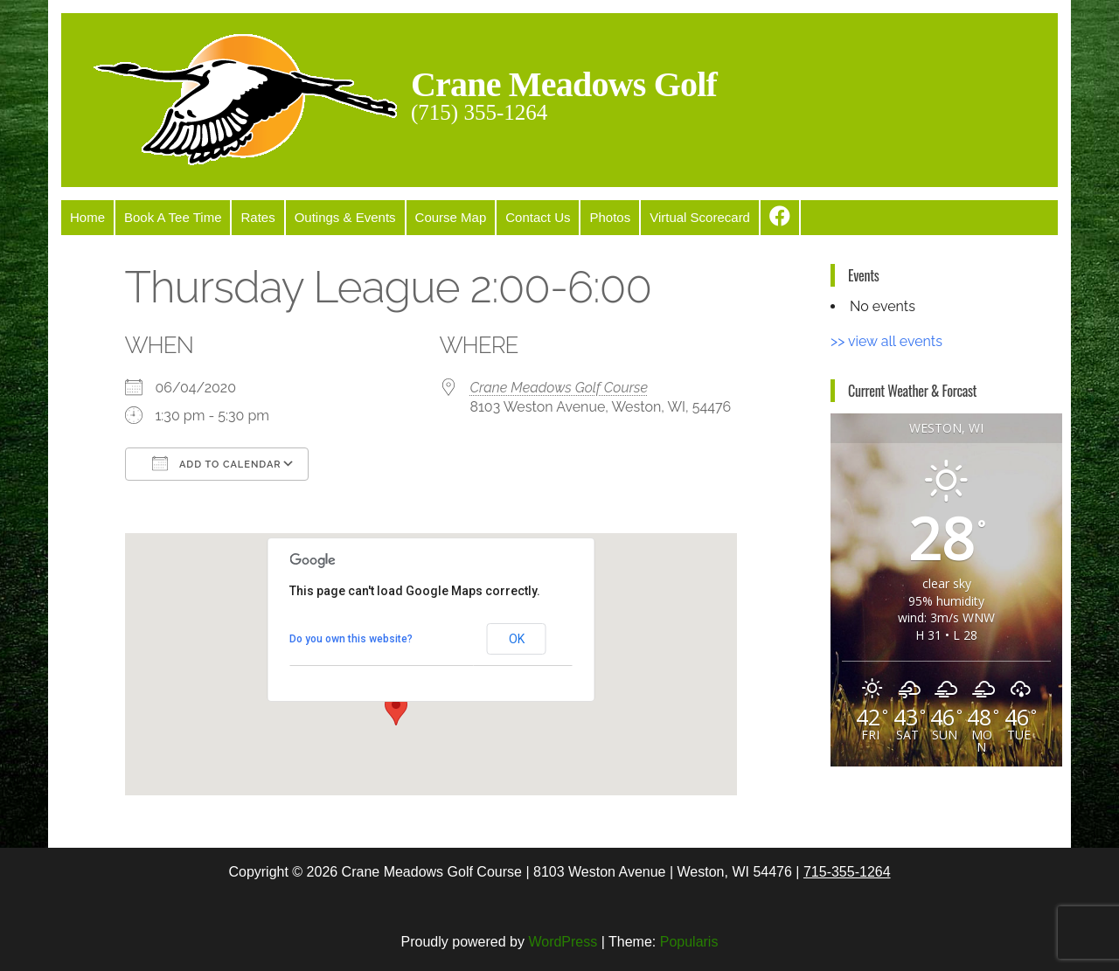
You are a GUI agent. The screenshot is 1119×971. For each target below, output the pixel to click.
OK (517, 639)
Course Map (451, 217)
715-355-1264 (847, 871)
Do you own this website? (351, 639)
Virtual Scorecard (700, 217)
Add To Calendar (216, 463)
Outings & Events (345, 217)
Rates (257, 217)
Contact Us (537, 217)
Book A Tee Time (172, 217)
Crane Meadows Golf (564, 84)
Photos (609, 217)
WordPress (562, 941)
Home (87, 217)
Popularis (689, 941)
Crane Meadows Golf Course (559, 387)
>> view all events (886, 341)
